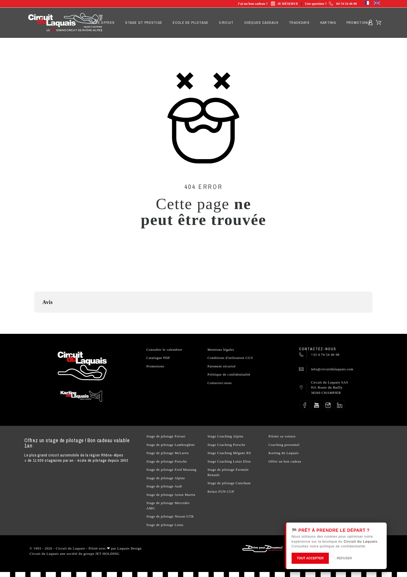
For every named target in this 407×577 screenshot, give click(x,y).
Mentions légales (220, 350)
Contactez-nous (219, 383)
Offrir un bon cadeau (285, 461)
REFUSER (344, 558)
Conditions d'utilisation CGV (230, 358)
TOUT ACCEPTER (310, 558)
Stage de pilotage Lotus (164, 525)
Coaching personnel (284, 445)
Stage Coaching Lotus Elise (229, 461)
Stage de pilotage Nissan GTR (170, 516)
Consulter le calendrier (164, 350)
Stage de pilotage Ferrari (165, 436)
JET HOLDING (107, 554)
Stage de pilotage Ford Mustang (171, 470)
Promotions (155, 366)
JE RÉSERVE (283, 4)
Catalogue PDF (158, 358)
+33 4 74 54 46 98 (325, 355)
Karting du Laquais (284, 453)
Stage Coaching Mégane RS (229, 453)
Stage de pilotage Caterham (229, 483)
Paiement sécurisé (221, 366)
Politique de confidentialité (228, 374)
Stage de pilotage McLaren (167, 453)
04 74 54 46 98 (346, 4)
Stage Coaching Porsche (226, 445)
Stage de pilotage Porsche (166, 461)
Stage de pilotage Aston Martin (170, 495)
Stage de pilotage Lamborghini (170, 445)
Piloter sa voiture (282, 436)
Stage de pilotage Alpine (165, 478)
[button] (34, 318)
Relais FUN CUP (220, 491)
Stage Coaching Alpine (225, 436)
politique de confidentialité (342, 546)
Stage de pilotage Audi (164, 486)
